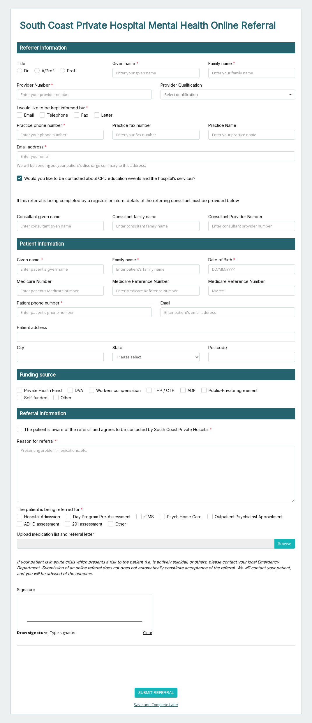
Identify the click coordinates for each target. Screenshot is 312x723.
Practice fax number (131, 125)
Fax (84, 115)
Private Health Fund (43, 390)
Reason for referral (37, 441)
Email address (32, 146)
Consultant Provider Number (235, 216)
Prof (71, 70)
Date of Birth (221, 259)
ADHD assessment (41, 523)
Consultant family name (134, 216)
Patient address (32, 327)
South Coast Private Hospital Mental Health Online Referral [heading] (148, 25)
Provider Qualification (181, 85)
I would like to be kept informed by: (52, 107)
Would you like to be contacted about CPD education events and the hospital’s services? (109, 178)
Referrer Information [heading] (43, 48)
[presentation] (61, 667)
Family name (221, 63)
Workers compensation (118, 390)
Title (21, 63)
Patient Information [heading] (42, 244)
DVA (79, 390)
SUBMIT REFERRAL (156, 692)
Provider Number (35, 85)
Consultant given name (39, 216)
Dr (26, 70)
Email (29, 115)
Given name (125, 63)
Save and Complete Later (156, 704)
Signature (26, 589)
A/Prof (48, 70)
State (117, 347)
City (20, 347)
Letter (106, 115)
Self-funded (35, 397)
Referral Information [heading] (43, 413)
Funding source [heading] (38, 375)
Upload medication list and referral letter (55, 534)
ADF (191, 390)
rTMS (149, 516)
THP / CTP (164, 390)
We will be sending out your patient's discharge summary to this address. (81, 165)
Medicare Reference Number (140, 281)
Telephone (57, 115)
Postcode (217, 347)
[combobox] (181, 94)
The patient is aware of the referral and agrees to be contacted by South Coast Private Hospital (118, 429)
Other (66, 397)
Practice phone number (41, 125)
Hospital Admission (42, 516)
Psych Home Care (184, 516)
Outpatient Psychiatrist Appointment (249, 516)
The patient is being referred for (50, 509)
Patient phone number (40, 302)
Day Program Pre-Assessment (102, 516)
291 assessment (87, 523)
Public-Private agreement (233, 390)
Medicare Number (34, 281)
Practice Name (222, 125)
